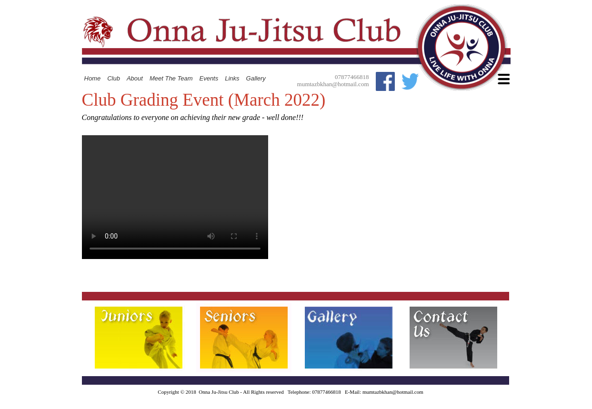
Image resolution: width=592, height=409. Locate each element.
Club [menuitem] (113, 78)
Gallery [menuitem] (256, 78)
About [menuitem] (135, 78)
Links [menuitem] (232, 78)
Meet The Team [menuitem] (171, 78)
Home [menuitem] (92, 78)
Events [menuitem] (208, 78)
